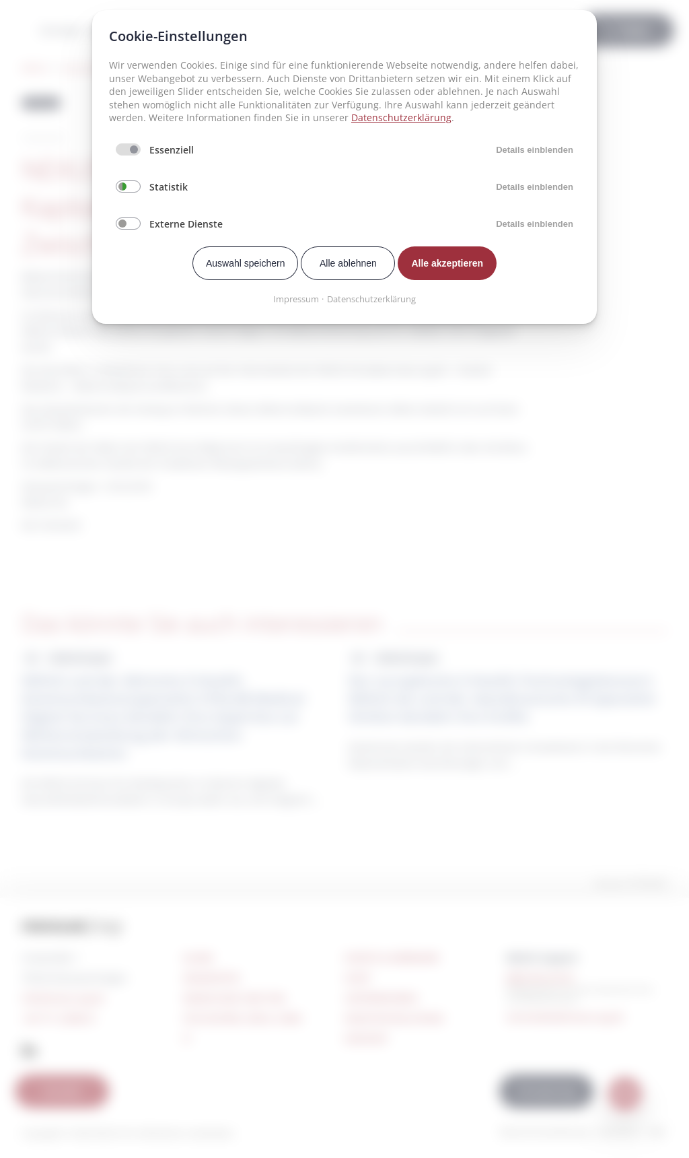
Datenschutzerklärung (401, 117)
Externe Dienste (186, 223)
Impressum (296, 299)
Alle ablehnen (348, 263)
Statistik (168, 186)
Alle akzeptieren (447, 263)
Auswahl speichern (245, 263)
